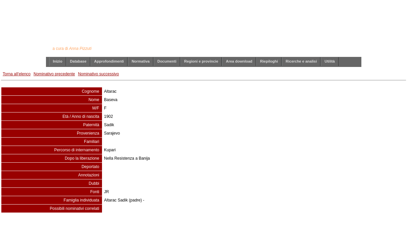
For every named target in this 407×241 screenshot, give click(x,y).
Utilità (329, 61)
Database (78, 61)
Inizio (57, 61)
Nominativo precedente (54, 74)
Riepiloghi (269, 61)
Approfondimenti (109, 61)
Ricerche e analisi (301, 61)
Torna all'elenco (17, 74)
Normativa (141, 61)
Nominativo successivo (98, 74)
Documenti (166, 61)
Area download (239, 61)
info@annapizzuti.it (216, 226)
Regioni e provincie (201, 61)
